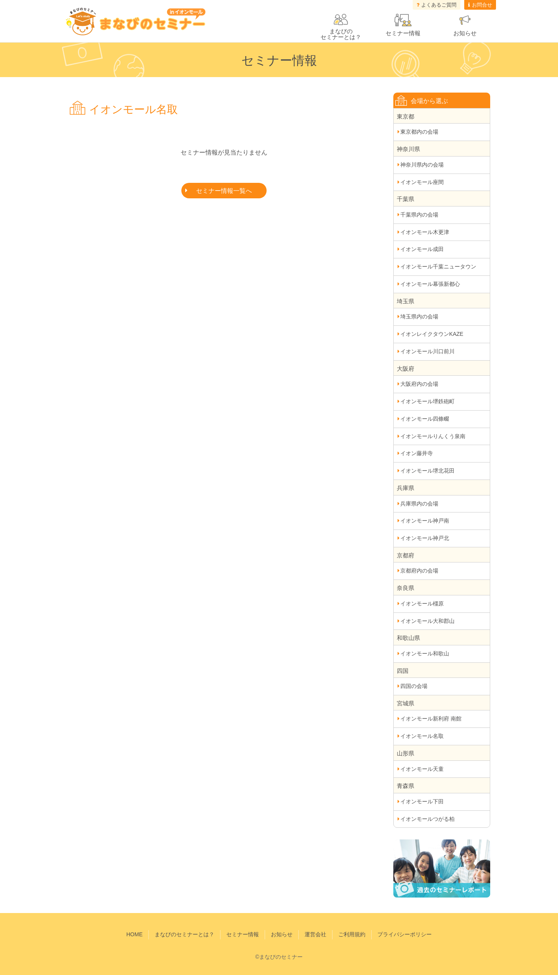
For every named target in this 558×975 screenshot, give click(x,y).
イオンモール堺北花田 (427, 471)
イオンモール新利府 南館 (431, 718)
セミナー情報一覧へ (224, 190)
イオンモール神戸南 (424, 521)
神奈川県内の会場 (422, 165)
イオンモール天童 (422, 769)
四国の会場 (413, 686)
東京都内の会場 (419, 132)
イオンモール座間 (422, 182)
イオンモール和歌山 (424, 653)
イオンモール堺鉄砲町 (427, 401)
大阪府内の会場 (419, 384)
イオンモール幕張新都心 (430, 284)
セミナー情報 (403, 33)
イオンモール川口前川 (427, 351)
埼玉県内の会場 (419, 316)
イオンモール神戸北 (424, 538)
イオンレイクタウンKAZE (431, 334)
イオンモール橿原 (422, 603)
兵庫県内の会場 (419, 503)
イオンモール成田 (422, 249)
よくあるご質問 (438, 5)
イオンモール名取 (422, 736)
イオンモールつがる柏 (427, 819)
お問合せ (482, 5)
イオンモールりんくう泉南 (432, 436)
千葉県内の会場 (419, 215)
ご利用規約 (351, 934)
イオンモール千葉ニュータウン (438, 266)
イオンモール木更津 (424, 232)
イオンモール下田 (422, 801)
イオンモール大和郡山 (427, 621)
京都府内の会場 (419, 570)
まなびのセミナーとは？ (184, 934)
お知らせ (465, 33)
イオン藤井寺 (416, 453)
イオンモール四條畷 (424, 419)
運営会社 (315, 934)
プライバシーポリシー (404, 934)
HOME (134, 934)
